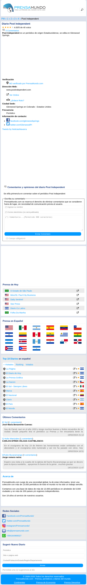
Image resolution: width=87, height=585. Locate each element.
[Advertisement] (43, 57)
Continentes (19, 582)
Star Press (15, 304)
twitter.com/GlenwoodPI (19, 125)
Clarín (9, 399)
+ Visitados (8, 364)
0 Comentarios (10, 30)
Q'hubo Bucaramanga (12, 455)
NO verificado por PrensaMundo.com (24, 83)
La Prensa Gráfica (14, 377)
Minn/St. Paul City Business (23, 295)
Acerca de (8, 476)
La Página (11, 369)
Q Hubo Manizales (10, 438)
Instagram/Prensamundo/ (18, 526)
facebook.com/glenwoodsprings (22, 121)
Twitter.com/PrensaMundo (18, 521)
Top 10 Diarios (10, 358)
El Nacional (11, 395)
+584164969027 (13, 535)
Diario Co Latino (17, 308)
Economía (45, 582)
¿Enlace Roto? (15, 100)
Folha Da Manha (18, 312)
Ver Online (12, 95)
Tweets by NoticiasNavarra (14, 129)
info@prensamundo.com (17, 531)
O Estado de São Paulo (21, 291)
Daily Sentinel (16, 299)
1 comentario (15, 422)
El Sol (5, 422)
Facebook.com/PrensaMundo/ (20, 516)
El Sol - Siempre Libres (16, 386)
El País (9, 404)
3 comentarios (29, 455)
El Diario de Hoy (13, 373)
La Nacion (11, 382)
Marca (9, 391)
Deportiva (72, 582)
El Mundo (10, 408)
